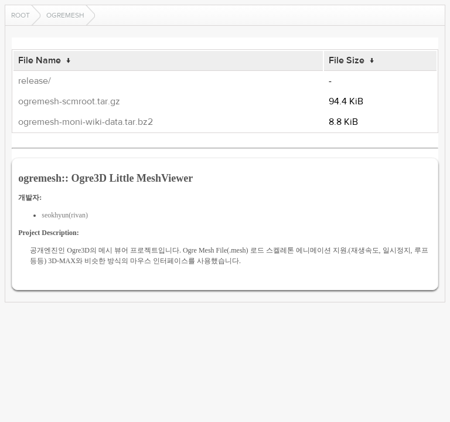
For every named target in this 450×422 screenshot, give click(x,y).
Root (20, 15)
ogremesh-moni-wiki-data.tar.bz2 (85, 122)
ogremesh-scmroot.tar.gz (69, 101)
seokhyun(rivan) (65, 215)
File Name (39, 60)
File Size (346, 60)
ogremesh (65, 15)
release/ (34, 81)
